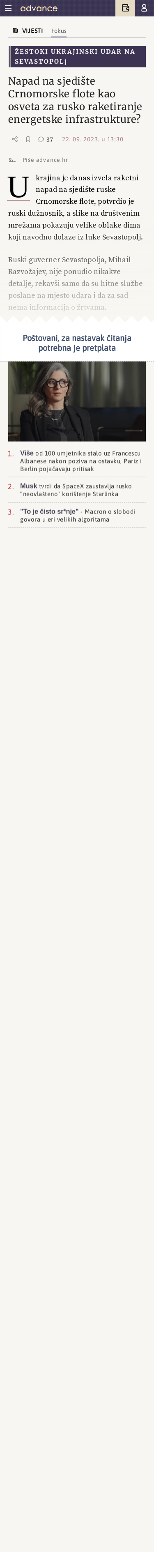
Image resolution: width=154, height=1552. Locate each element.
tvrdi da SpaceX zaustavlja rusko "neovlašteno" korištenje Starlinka (76, 488)
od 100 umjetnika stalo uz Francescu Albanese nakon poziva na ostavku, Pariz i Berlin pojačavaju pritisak (81, 459)
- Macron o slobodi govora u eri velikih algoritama (78, 513)
